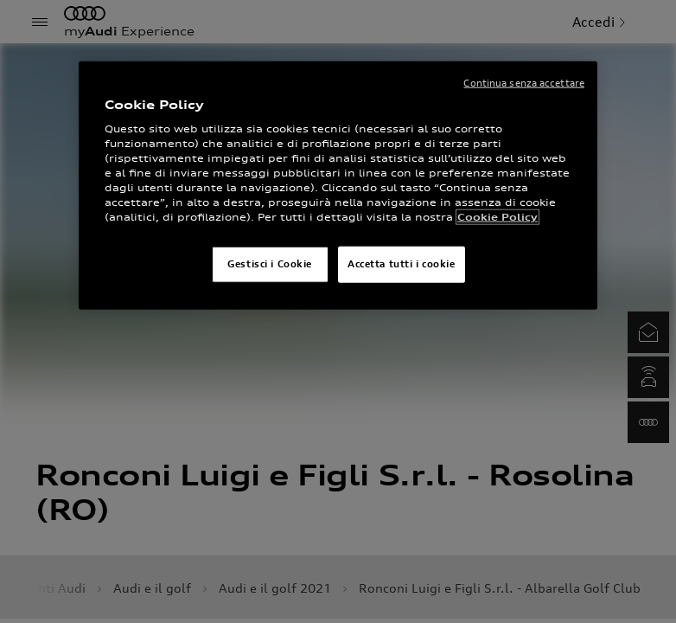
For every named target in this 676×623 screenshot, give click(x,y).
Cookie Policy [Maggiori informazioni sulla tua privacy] (497, 217)
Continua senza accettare (523, 83)
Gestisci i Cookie (269, 264)
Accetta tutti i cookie (402, 264)
